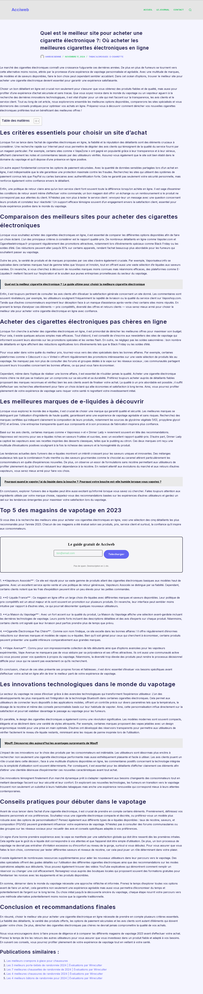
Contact (178, 10)
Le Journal (162, 10)
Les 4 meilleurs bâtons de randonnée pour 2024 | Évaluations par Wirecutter (54, 978)
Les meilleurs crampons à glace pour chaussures (37, 960)
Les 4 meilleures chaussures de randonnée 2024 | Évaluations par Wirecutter (55, 973)
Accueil (148, 10)
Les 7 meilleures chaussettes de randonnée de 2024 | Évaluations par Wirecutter (57, 969)
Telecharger (116, 554)
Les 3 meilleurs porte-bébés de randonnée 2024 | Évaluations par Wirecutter (54, 965)
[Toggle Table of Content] (35, 121)
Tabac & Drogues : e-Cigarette (106, 56)
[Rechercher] (190, 10)
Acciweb (20, 9)
